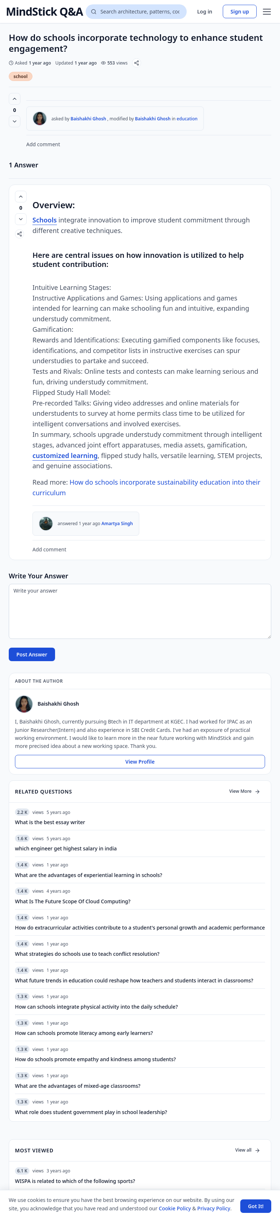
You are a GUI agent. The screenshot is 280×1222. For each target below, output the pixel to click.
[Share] (136, 62)
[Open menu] (267, 11)
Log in (205, 11)
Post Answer (31, 654)
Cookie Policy (175, 1208)
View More (244, 791)
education (187, 119)
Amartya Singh (117, 523)
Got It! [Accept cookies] (256, 1206)
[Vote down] (14, 121)
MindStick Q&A (44, 11)
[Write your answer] (140, 611)
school (20, 76)
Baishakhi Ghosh (88, 119)
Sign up (239, 11)
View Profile (140, 761)
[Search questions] (136, 11)
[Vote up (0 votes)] (14, 99)
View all (247, 1150)
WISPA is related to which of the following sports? (75, 1181)
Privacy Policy (213, 1208)
